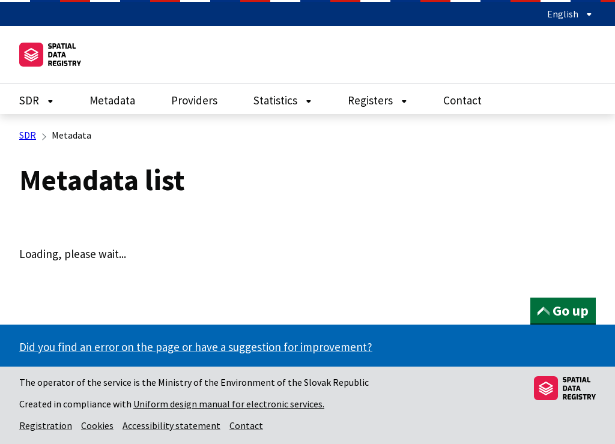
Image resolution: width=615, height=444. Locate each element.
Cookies (97, 425)
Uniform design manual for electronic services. (228, 404)
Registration (45, 425)
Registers (377, 100)
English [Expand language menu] (569, 14)
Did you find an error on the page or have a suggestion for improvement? (195, 347)
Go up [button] (563, 310)
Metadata (112, 100)
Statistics (282, 100)
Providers (194, 100)
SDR (36, 100)
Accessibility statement (171, 425)
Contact (462, 100)
